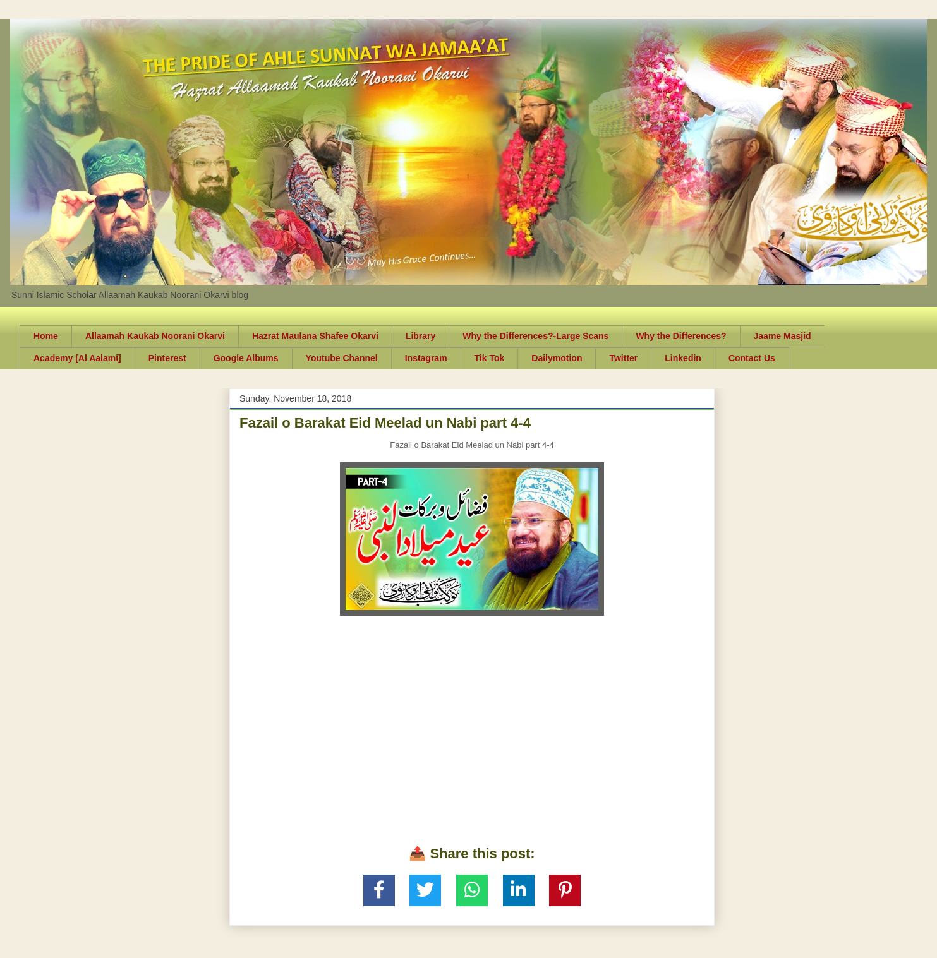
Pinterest (167, 358)
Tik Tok (490, 358)
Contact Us (751, 358)
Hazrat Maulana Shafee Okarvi (315, 336)
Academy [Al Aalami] (77, 358)
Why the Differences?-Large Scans (535, 336)
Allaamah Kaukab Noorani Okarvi (155, 336)
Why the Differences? (681, 336)
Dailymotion (556, 358)
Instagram (426, 358)
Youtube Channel (342, 358)
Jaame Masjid (782, 336)
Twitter (623, 358)
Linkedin (683, 358)
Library (420, 336)
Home (45, 336)
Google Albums (246, 358)
